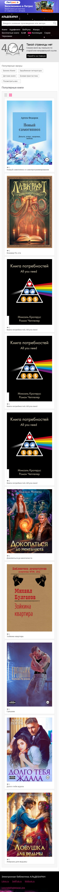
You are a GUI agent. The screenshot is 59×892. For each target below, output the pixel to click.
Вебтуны (26, 29)
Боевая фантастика (29, 76)
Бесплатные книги (10, 33)
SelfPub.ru (17, 881)
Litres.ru (5, 881)
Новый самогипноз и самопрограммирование (28, 170)
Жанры (36, 29)
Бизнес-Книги (9, 71)
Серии (47, 33)
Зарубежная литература (31, 71)
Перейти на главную (36, 56)
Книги (4, 29)
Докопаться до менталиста (19, 558)
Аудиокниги (14, 29)
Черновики (7, 36)
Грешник (11, 711)
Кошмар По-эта (14, 253)
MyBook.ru (30, 881)
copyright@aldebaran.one (13, 888)
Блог (23, 33)
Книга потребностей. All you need (22, 330)
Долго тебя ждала (15, 786)
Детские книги (9, 76)
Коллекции (37, 33)
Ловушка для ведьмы (17, 862)
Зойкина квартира (15, 636)
